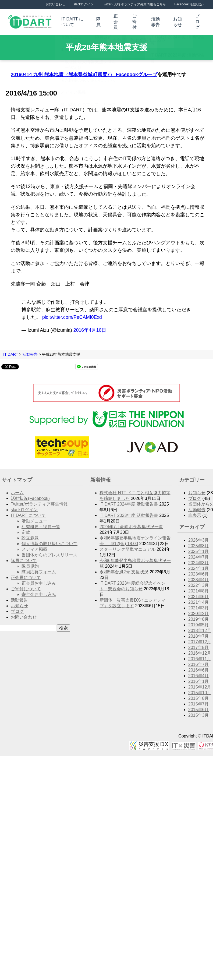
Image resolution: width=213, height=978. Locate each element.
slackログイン (83, 4)
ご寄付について (26, 586)
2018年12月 (199, 627)
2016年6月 (198, 667)
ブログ (197, 20)
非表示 (194, 512)
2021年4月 (198, 599)
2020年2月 (198, 610)
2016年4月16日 (89, 327)
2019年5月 (198, 622)
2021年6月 (198, 593)
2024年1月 (198, 565)
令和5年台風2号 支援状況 (124, 569)
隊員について (24, 557)
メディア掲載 (34, 546)
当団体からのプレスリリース (49, 552)
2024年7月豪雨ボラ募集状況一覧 (131, 523)
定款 (26, 529)
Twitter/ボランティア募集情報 (39, 501)
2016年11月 (199, 656)
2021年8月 (198, 588)
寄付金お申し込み (39, 591)
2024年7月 (198, 554)
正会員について (26, 574)
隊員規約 (30, 563)
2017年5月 (198, 644)
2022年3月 (198, 582)
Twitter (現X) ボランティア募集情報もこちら (134, 4)
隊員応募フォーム (39, 569)
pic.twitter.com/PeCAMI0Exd (72, 314)
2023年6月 (198, 571)
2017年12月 (199, 639)
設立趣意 (30, 535)
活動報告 (155, 20)
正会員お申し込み (39, 580)
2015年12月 (199, 684)
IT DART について (72, 20)
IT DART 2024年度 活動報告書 (129, 501)
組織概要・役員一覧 (41, 523)
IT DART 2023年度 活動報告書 (129, 512)
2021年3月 (198, 605)
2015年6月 (198, 706)
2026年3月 (198, 537)
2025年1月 (198, 548)
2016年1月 (198, 678)
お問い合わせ (55, 4)
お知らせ (177, 20)
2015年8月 (198, 695)
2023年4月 (198, 576)
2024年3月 (198, 559)
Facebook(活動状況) (189, 4)
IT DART (10, 351)
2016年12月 (199, 650)
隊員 (99, 20)
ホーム (17, 490)
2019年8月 (198, 616)
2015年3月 (198, 712)
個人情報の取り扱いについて (49, 540)
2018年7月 (198, 633)
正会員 (116, 20)
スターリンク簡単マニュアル (127, 546)
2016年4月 (198, 672)
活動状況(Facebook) (30, 495)
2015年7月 (198, 701)
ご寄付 (134, 20)
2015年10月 (199, 689)
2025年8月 (198, 543)
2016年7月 (198, 661)
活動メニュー (34, 518)
